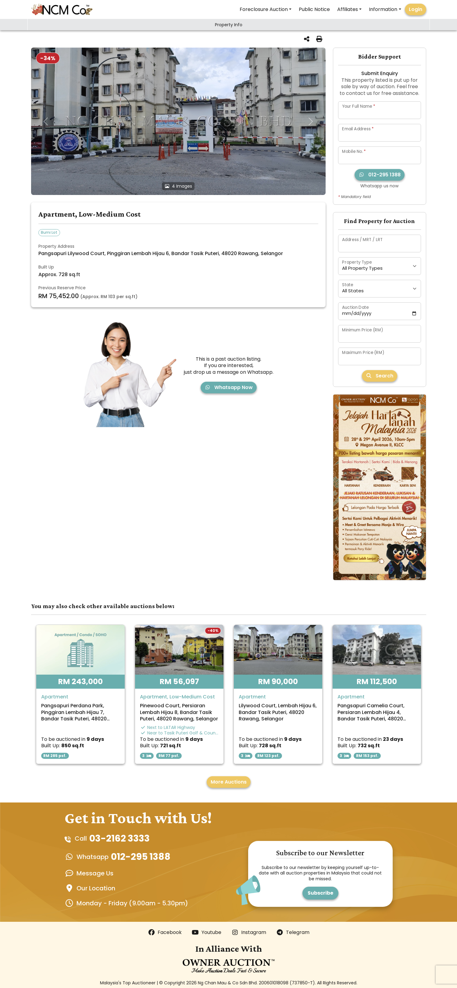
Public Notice (314, 9)
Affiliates (347, 9)
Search (379, 375)
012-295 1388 (380, 174)
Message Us (95, 873)
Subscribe (320, 892)
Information (383, 9)
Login (415, 9)
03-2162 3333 (119, 838)
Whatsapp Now (229, 387)
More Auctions (229, 781)
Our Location (96, 888)
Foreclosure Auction (264, 9)
